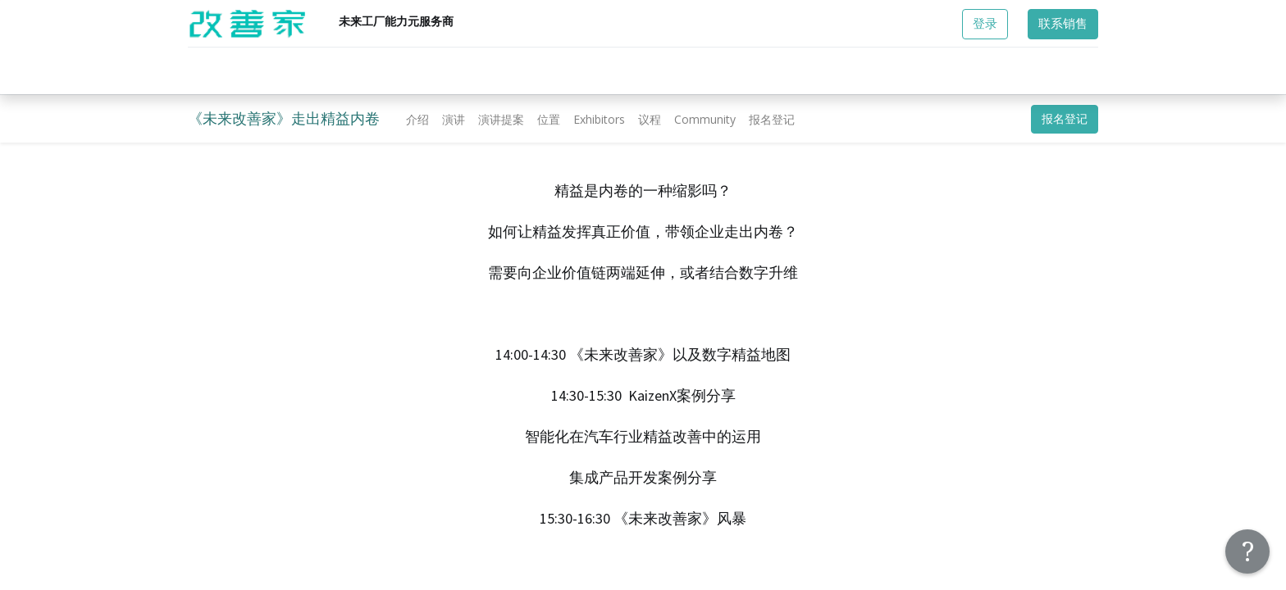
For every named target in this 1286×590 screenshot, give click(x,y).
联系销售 (1063, 23)
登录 (985, 23)
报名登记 (1065, 118)
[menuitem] (417, 119)
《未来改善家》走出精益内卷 (284, 118)
